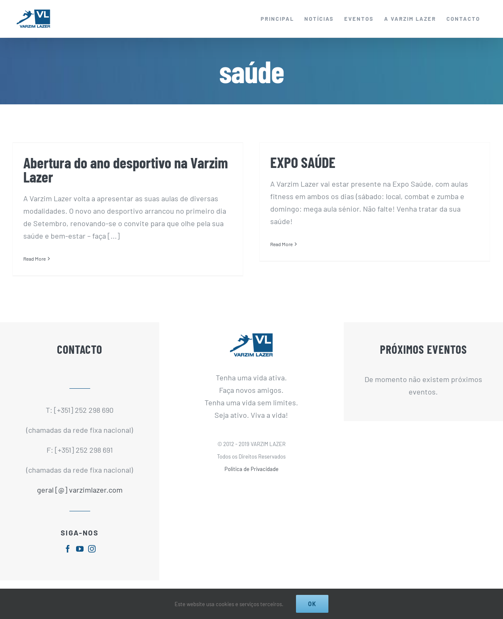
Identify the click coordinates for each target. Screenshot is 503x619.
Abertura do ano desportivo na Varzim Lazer (125, 169)
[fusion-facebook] (68, 548)
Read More (34, 258)
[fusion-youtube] (80, 548)
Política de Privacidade (251, 469)
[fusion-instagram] (92, 548)
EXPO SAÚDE (302, 162)
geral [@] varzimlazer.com (80, 489)
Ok (312, 603)
